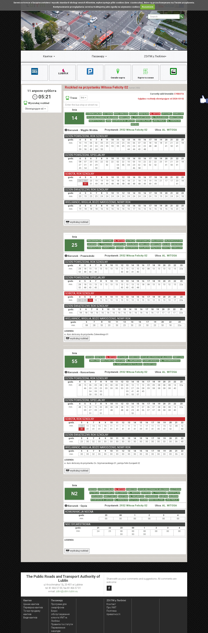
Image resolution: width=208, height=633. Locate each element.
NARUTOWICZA (176, 119)
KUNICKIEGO (176, 246)
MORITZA (133, 116)
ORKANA (144, 502)
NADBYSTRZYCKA (97, 123)
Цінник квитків (31, 604)
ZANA (108, 123)
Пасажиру (98, 56)
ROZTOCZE (134, 502)
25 (74, 247)
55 (74, 363)
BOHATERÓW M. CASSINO (123, 123)
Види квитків (30, 617)
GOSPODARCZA (143, 243)
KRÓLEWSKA (132, 246)
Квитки (47, 56)
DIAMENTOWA (108, 250)
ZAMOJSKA (144, 246)
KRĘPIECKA (144, 116)
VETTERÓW (108, 116)
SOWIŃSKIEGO (151, 498)
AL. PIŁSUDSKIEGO (160, 119)
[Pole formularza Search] (164, 16)
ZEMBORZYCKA (94, 250)
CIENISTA (166, 250)
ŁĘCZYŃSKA (175, 491)
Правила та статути (62, 624)
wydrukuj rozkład (77, 224)
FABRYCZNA (124, 119)
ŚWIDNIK (90, 359)
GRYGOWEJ (167, 116)
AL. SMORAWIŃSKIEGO (170, 363)
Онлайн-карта (118, 73)
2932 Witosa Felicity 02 (133, 132)
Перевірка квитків (33, 607)
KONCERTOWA (149, 366)
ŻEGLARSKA (144, 250)
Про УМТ (111, 607)
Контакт (111, 604)
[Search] (182, 16)
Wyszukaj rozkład (36, 105)
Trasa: (71, 100)
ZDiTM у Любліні (154, 56)
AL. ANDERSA (134, 495)
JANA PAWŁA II (159, 123)
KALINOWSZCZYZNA (173, 243)
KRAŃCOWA (178, 116)
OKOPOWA (120, 363)
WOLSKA (166, 246)
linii (83, 99)
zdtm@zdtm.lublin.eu (67, 591)
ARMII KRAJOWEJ (143, 123)
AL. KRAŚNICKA (173, 123)
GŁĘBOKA (163, 498)
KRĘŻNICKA (156, 250)
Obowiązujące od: (35, 111)
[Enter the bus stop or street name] (81, 107)
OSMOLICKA (177, 250)
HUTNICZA (130, 243)
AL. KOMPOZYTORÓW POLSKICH (127, 366)
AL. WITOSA (155, 116)
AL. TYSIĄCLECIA (105, 246)
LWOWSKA (91, 246)
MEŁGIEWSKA (157, 243)
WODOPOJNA (120, 246)
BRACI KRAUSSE (121, 116)
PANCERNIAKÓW (94, 243)
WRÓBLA (135, 126)
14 (74, 120)
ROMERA (119, 250)
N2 (74, 496)
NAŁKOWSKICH (131, 250)
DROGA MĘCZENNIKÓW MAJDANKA (102, 119)
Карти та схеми (145, 73)
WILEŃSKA (173, 498)
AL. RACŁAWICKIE (133, 363)
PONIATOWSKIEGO (151, 363)
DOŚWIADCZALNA (94, 116)
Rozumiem (147, 7)
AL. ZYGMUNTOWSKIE (140, 119)
